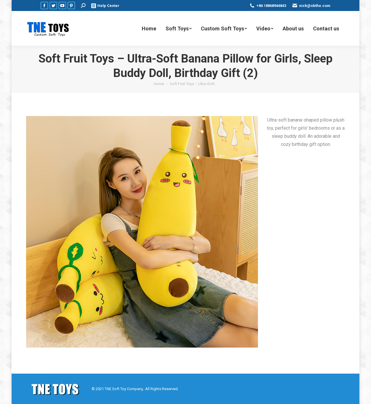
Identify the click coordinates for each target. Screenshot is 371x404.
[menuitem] (149, 28)
